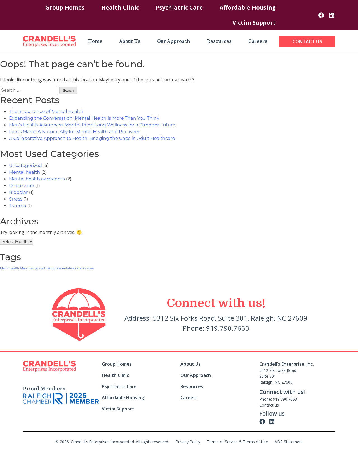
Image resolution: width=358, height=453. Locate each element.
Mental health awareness (37, 179)
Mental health (24, 172)
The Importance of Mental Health (46, 111)
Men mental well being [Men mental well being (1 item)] (37, 268)
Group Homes (64, 7)
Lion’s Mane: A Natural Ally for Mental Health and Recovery (74, 131)
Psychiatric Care (179, 7)
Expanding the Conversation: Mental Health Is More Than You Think (84, 118)
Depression (21, 185)
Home (95, 41)
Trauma (17, 205)
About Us (129, 41)
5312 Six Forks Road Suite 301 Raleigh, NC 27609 (277, 376)
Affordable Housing (248, 7)
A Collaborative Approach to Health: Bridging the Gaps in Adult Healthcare (92, 138)
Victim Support (254, 22)
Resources (219, 41)
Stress (15, 199)
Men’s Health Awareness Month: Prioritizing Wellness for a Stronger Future (92, 125)
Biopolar (18, 192)
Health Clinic (120, 7)
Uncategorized (25, 165)
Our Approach (173, 41)
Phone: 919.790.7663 (278, 399)
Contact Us (307, 41)
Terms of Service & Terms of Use (237, 441)
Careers (257, 41)
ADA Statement (289, 441)
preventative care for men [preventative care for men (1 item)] (75, 268)
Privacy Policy (188, 441)
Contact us (269, 405)
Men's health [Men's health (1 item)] (9, 268)
